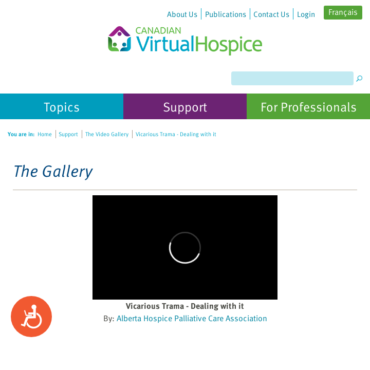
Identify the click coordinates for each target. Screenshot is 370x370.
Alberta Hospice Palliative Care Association (192, 318)
